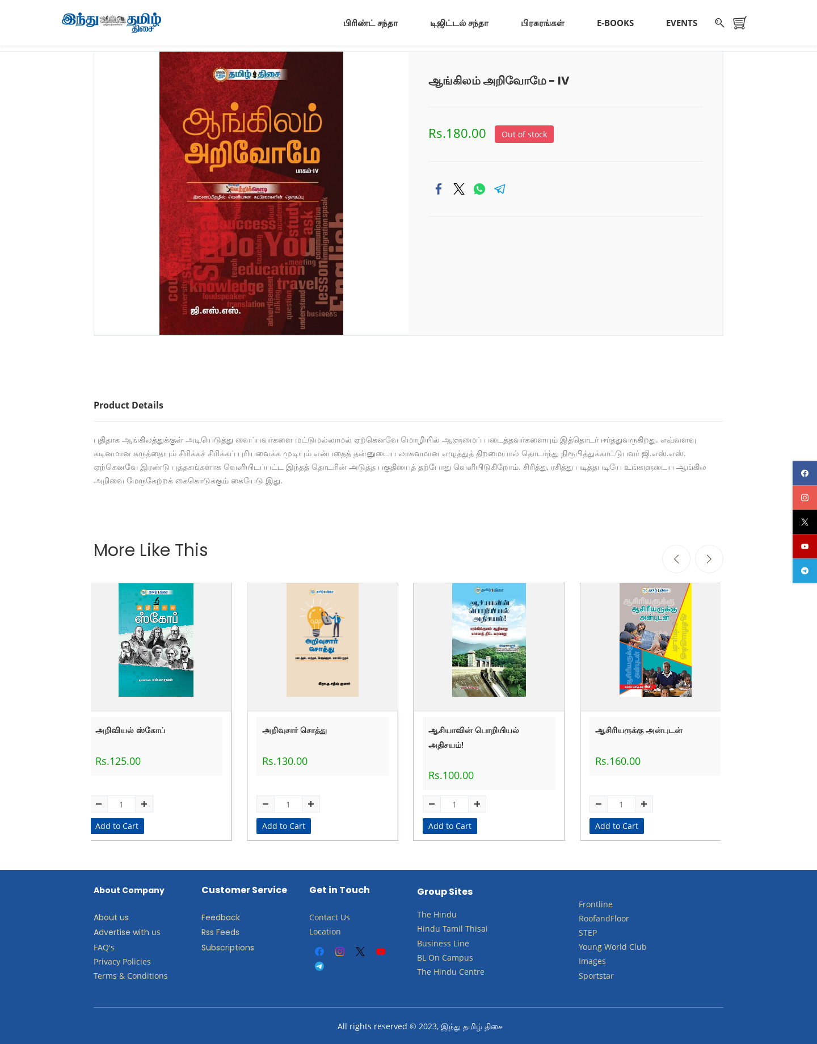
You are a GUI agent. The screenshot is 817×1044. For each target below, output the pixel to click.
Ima (586, 959)
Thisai (476, 926)
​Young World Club (613, 945)
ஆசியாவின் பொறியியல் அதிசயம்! (473, 735)
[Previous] (676, 557)
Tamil (453, 926)
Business (434, 941)
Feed (211, 915)
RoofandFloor (604, 916)
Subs (210, 945)
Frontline (596, 901)
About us (111, 915)
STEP (588, 930)
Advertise (112, 930)
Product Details (128, 403)
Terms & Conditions (131, 974)
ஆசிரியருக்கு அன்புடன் (639, 728)
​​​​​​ (441, 955)
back (230, 915)
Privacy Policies (123, 959)
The (424, 912)
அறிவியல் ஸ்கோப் (130, 728)
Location (325, 929)
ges (599, 959)
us (156, 930)
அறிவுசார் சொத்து (294, 728)
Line (461, 941)
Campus (457, 955)
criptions (237, 945)
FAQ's (104, 945)
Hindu (445, 912)
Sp (583, 973)
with (141, 930)
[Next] (709, 557)
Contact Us (329, 915)
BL (421, 955)
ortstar (601, 973)
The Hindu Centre (451, 970)
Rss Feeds (220, 930)
